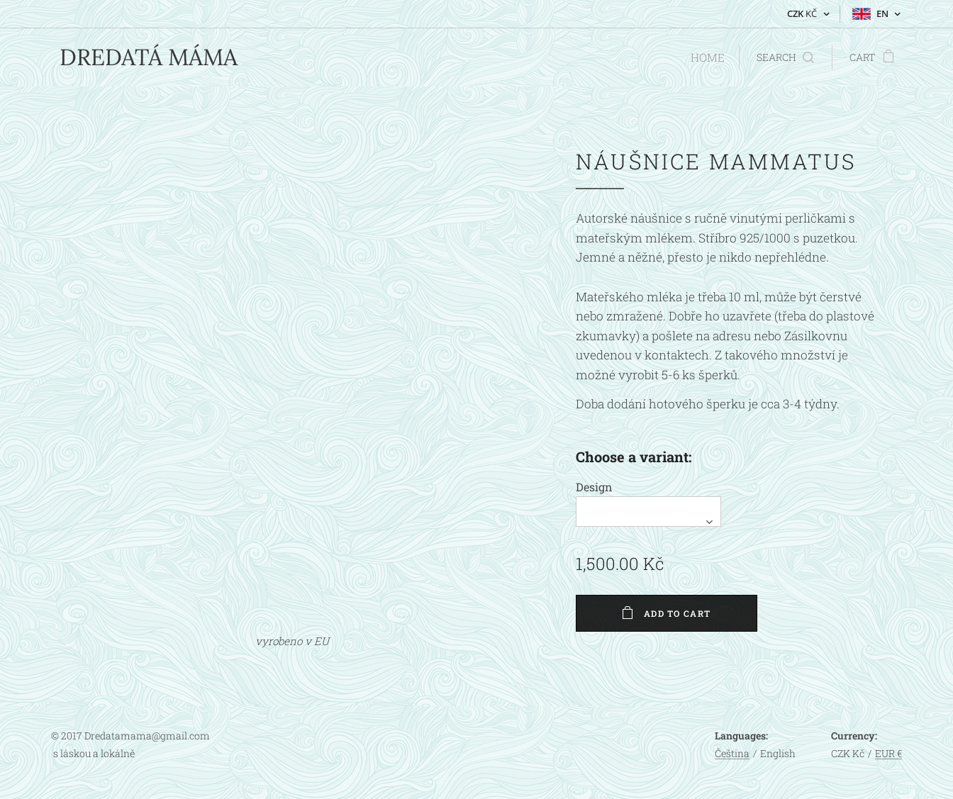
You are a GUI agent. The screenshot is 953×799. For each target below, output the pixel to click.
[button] (785, 57)
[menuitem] (708, 57)
